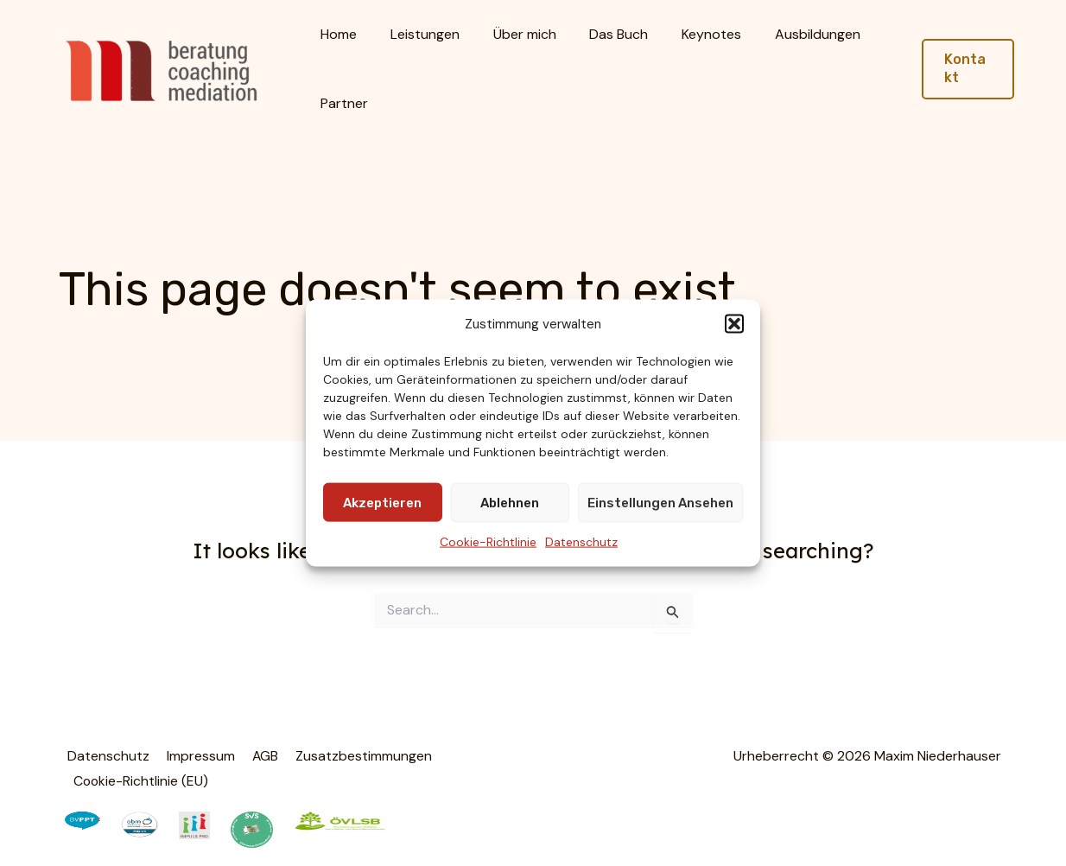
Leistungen (416, 34)
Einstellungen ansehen (660, 503)
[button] (734, 324)
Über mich (510, 34)
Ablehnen (509, 503)
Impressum (195, 756)
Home (336, 34)
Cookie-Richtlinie (488, 542)
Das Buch (598, 34)
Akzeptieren (382, 503)
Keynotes (685, 34)
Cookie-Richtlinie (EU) (140, 779)
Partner (341, 103)
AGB (256, 756)
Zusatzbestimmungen (351, 756)
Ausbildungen (785, 34)
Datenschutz (581, 542)
